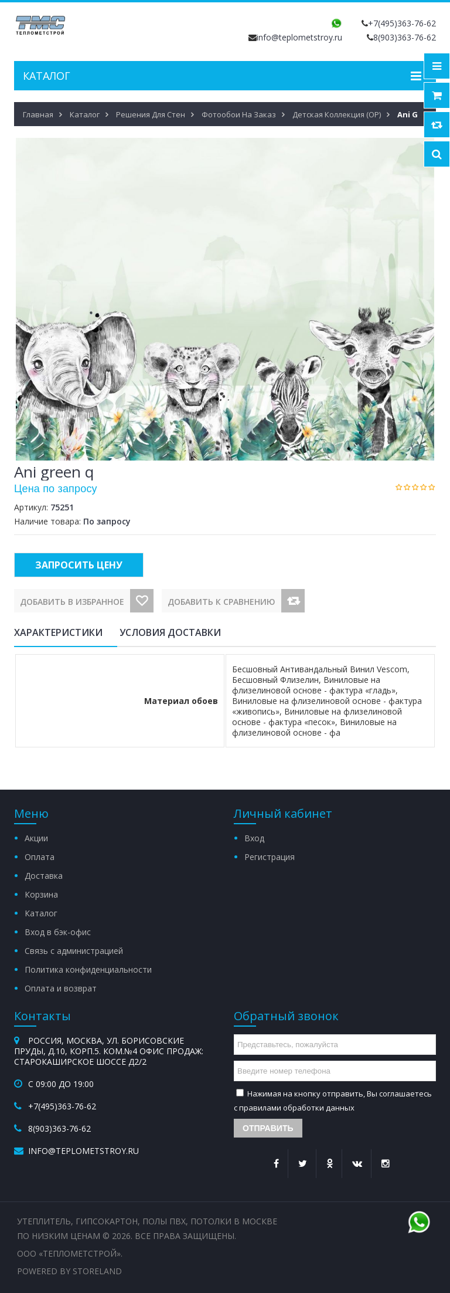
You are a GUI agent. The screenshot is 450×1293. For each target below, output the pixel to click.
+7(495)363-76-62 (402, 23)
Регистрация (269, 856)
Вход (254, 838)
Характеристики (58, 632)
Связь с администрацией (74, 950)
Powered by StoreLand (69, 1271)
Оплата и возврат (61, 988)
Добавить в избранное (72, 601)
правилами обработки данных (296, 1107)
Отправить (268, 1128)
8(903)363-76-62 (404, 37)
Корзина (41, 894)
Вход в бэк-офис (58, 931)
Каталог (41, 913)
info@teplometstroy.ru (299, 37)
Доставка (44, 875)
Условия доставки (170, 632)
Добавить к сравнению (221, 601)
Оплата (39, 856)
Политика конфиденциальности (88, 969)
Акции (36, 838)
